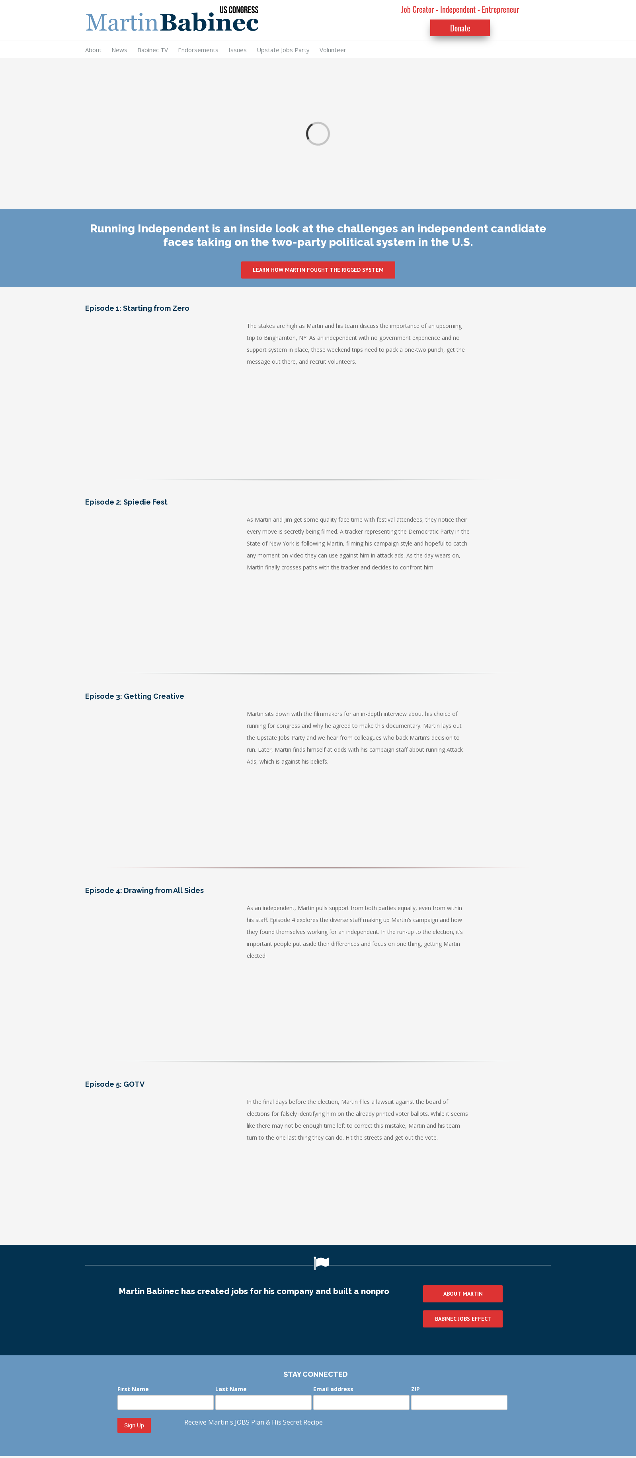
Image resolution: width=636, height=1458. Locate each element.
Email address (333, 1389)
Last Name (231, 1389)
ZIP (415, 1389)
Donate (460, 28)
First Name (133, 1389)
